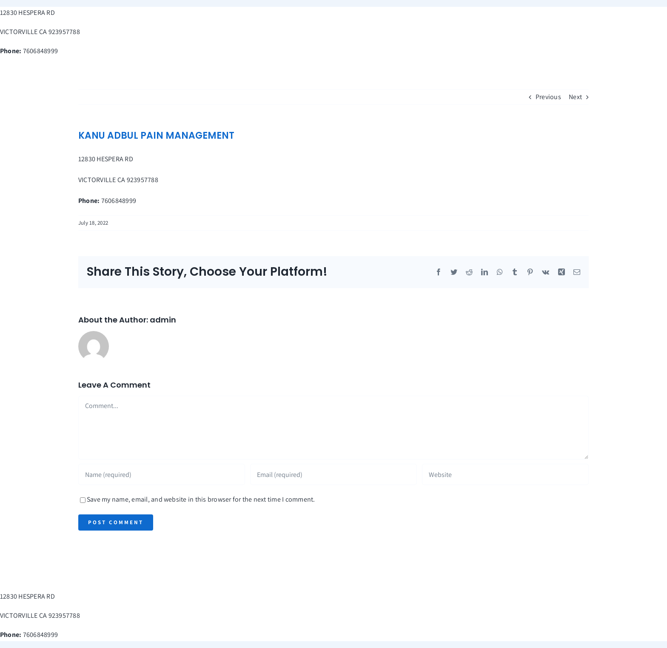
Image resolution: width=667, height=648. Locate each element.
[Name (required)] (161, 474)
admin (163, 319)
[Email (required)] (333, 474)
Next (575, 96)
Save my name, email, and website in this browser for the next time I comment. (201, 499)
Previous (548, 96)
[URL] (505, 474)
